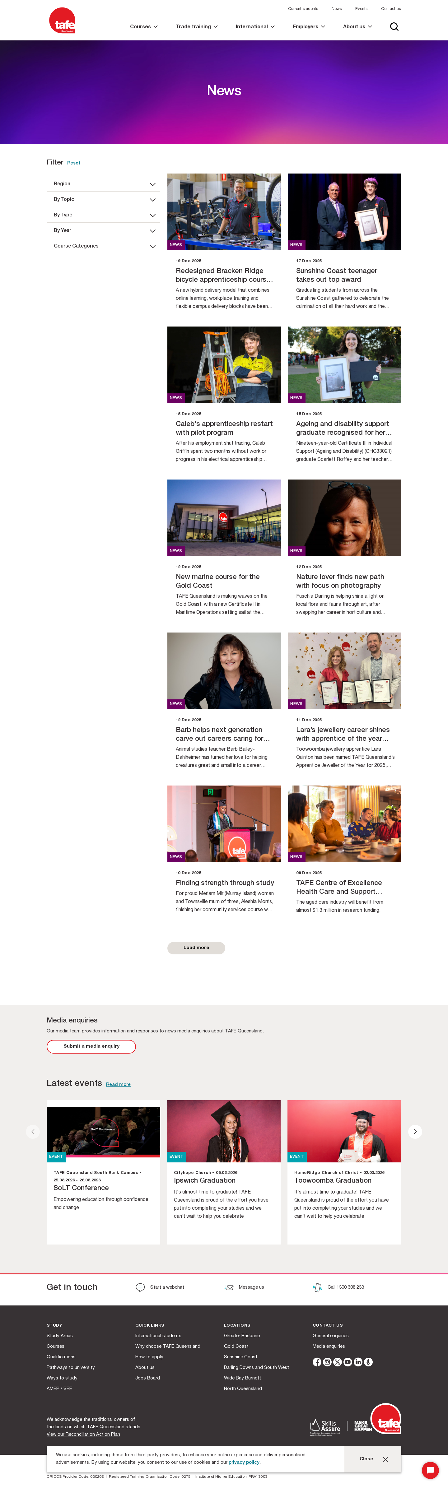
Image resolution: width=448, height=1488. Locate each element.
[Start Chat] (430, 1470)
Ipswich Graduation (205, 1181)
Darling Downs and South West (256, 1367)
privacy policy (244, 1462)
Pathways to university (71, 1367)
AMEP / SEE (59, 1389)
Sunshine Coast (240, 1357)
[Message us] (244, 1288)
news (176, 245)
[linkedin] (358, 1363)
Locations (237, 1326)
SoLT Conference (81, 1188)
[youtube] (347, 1363)
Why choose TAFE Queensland (167, 1346)
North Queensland (243, 1389)
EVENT (56, 1157)
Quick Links (149, 1326)
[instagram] (327, 1363)
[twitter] (337, 1363)
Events (361, 9)
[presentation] (33, 1132)
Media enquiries (329, 1346)
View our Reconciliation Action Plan (83, 1434)
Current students (303, 9)
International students (158, 1336)
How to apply (149, 1357)
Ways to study (62, 1378)
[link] (144, 32)
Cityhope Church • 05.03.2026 (205, 1173)
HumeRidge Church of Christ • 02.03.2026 (339, 1173)
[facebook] (317, 1363)
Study (54, 1326)
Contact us (391, 9)
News (337, 9)
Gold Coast (236, 1346)
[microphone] (368, 1363)
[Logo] (62, 33)
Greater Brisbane (242, 1336)
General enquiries (331, 1336)
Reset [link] (74, 163)
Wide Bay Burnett (242, 1378)
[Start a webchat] (159, 1288)
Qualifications (61, 1357)
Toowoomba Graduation (332, 1181)
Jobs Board (147, 1378)
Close (366, 1459)
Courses (55, 1346)
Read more (118, 1084)
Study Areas (60, 1336)
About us (145, 1367)
